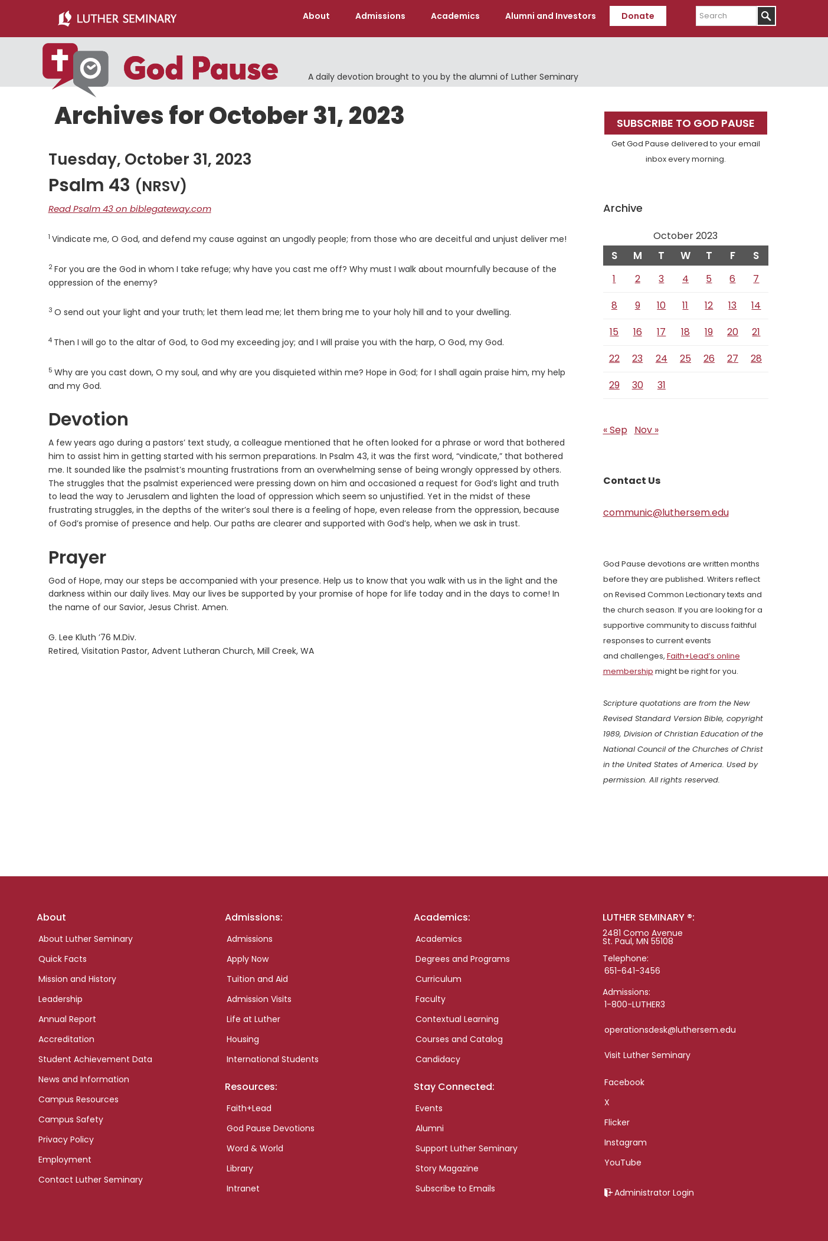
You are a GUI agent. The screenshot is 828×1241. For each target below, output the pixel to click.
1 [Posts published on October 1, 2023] (614, 274)
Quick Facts (62, 954)
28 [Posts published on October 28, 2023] (756, 354)
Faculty (430, 994)
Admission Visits (259, 994)
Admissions (250, 934)
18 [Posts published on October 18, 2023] (685, 327)
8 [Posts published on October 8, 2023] (614, 300)
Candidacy (437, 1054)
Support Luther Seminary (466, 1144)
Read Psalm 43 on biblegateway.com (123, 203)
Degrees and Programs (462, 954)
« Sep (615, 425)
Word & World (255, 1144)
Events (429, 1103)
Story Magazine (447, 1164)
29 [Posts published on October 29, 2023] (614, 380)
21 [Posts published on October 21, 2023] (756, 327)
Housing (243, 1034)
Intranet (243, 1184)
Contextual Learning (457, 1014)
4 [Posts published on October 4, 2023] (685, 274)
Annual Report (67, 1014)
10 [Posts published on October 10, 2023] (661, 300)
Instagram (625, 1138)
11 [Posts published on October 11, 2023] (685, 300)
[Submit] (766, 16)
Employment (64, 1155)
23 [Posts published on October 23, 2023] (637, 354)
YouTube (623, 1158)
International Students (273, 1054)
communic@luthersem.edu (666, 508)
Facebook (624, 1077)
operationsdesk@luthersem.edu (670, 1025)
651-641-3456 (632, 966)
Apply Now (248, 954)
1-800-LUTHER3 (634, 1000)
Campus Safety (70, 1115)
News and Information (83, 1074)
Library (240, 1164)
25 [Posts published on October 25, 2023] (685, 354)
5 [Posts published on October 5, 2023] (709, 274)
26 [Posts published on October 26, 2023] (709, 354)
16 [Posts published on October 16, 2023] (637, 327)
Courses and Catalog (459, 1034)
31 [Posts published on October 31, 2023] (661, 380)
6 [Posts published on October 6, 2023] (732, 274)
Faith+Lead (249, 1103)
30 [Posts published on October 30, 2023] (637, 380)
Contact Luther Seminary (90, 1175)
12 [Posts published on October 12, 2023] (709, 300)
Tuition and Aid (257, 974)
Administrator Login (654, 1188)
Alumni (429, 1123)
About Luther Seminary (85, 934)
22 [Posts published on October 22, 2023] (614, 354)
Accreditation (66, 1034)
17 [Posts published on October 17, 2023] (661, 327)
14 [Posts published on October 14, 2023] (756, 300)
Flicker (617, 1118)
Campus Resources (78, 1095)
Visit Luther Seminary (647, 1050)
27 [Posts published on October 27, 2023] (732, 354)
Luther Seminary (116, 16)
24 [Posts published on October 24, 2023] (661, 354)
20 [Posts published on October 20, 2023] (732, 327)
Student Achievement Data (95, 1054)
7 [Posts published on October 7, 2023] (756, 274)
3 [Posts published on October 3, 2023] (661, 274)
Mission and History (77, 974)
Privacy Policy (66, 1135)
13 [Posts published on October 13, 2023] (732, 300)
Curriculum (438, 974)
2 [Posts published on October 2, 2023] (637, 274)
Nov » (646, 425)
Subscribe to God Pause (686, 118)
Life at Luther (253, 1014)
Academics (438, 934)
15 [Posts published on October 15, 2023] (614, 327)
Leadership (60, 994)
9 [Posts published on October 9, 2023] (637, 300)
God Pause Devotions (271, 1123)
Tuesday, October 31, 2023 (150, 154)
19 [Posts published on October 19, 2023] (709, 327)
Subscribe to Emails (455, 1184)
